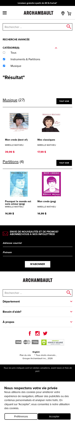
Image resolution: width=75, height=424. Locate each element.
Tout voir (64, 101)
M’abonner (37, 264)
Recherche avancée (16, 39)
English (36, 352)
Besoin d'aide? (12, 312)
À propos (8, 322)
